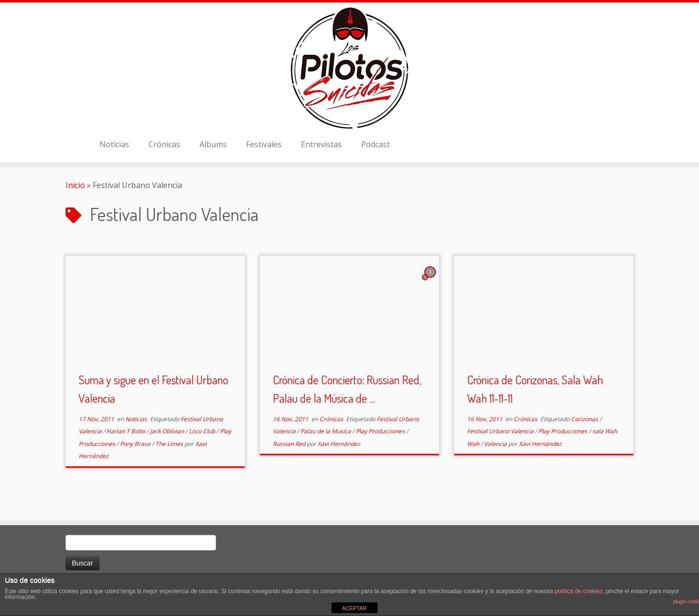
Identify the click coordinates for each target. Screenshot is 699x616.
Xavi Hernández (338, 444)
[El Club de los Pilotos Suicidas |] (349, 68)
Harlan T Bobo (126, 431)
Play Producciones (381, 431)
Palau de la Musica (326, 431)
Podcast (375, 144)
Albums (213, 144)
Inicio (75, 185)
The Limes (169, 444)
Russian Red (290, 444)
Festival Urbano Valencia (501, 431)
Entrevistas (321, 144)
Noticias (114, 144)
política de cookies (579, 591)
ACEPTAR (354, 608)
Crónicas (164, 144)
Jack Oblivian (167, 431)
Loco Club (202, 431)
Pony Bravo (136, 444)
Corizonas (585, 419)
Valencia (496, 444)
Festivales (264, 144)
